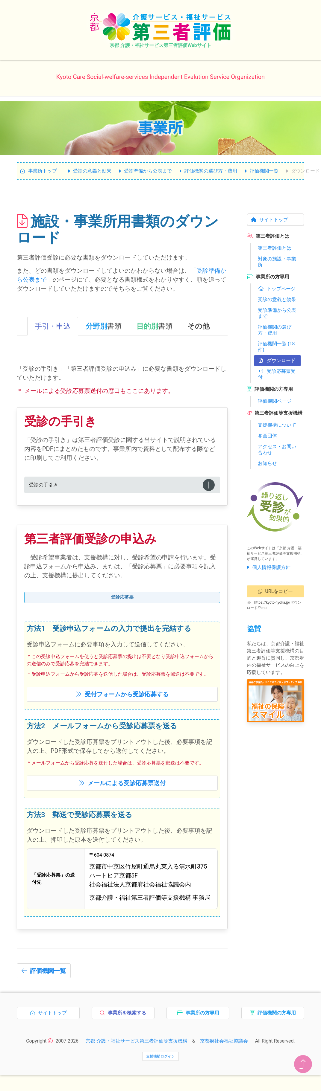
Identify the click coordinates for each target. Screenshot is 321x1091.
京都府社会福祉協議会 (224, 1050)
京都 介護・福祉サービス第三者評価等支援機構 (136, 1050)
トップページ (277, 289)
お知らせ (267, 463)
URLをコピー (275, 591)
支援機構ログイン (160, 1065)
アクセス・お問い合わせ (277, 449)
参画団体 (267, 436)
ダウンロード (277, 360)
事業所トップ (38, 171)
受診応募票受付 (277, 374)
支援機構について (277, 425)
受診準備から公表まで (145, 171)
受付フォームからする (122, 703)
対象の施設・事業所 (277, 262)
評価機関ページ (274, 401)
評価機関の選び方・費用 (208, 171)
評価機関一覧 (261, 171)
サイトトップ (269, 219)
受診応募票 (122, 599)
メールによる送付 (122, 792)
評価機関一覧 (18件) (276, 347)
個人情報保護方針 (268, 567)
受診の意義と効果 (89, 171)
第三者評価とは (274, 248)
